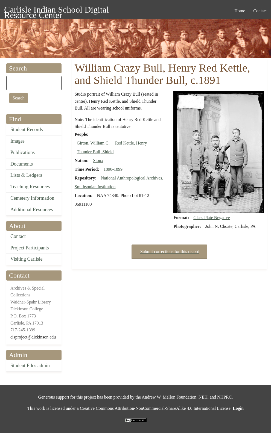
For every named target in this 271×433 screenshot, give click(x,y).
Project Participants (29, 248)
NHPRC (224, 397)
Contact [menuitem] (260, 10)
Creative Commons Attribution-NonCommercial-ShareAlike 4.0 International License (155, 408)
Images (17, 141)
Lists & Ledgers (26, 175)
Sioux (98, 160)
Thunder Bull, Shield (95, 151)
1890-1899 (113, 169)
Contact (18, 236)
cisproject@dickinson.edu (33, 337)
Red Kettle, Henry (131, 143)
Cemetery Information (32, 198)
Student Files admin (30, 365)
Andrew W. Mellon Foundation (169, 397)
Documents (21, 164)
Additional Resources (31, 209)
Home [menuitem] (239, 10)
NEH (203, 397)
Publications (22, 152)
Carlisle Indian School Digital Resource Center (56, 10)
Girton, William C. (93, 143)
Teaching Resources (30, 186)
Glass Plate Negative (211, 217)
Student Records (26, 129)
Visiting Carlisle (26, 259)
